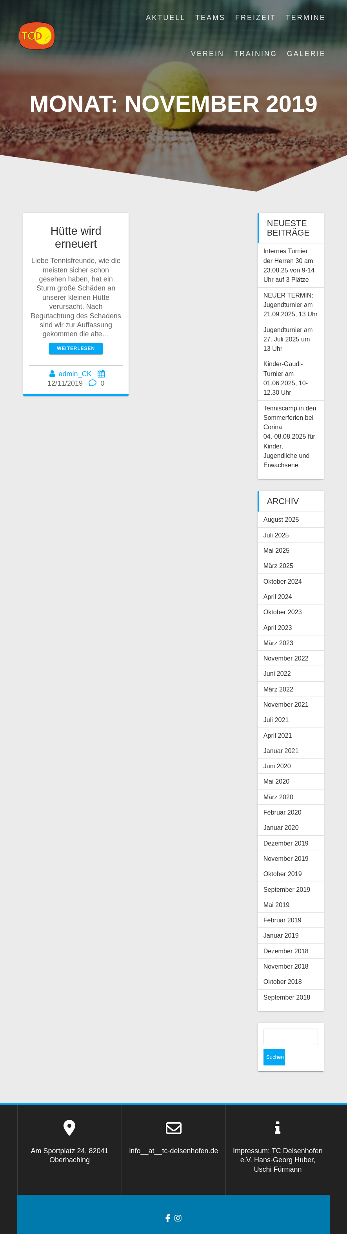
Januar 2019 (281, 935)
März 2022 (278, 689)
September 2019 (287, 889)
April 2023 (277, 627)
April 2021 (277, 735)
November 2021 (286, 704)
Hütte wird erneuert (76, 237)
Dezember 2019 (286, 843)
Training (255, 54)
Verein (207, 54)
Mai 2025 (276, 550)
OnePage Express (256, 1222)
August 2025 (281, 519)
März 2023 (278, 642)
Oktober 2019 (282, 873)
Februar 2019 (282, 920)
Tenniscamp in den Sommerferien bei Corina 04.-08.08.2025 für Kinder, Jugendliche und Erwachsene (289, 437)
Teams (210, 18)
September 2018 (287, 997)
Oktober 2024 (282, 581)
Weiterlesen (76, 348)
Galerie (306, 54)
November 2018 (286, 966)
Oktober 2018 (282, 981)
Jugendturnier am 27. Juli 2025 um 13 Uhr (288, 339)
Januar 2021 (281, 750)
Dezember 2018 (286, 951)
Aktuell (165, 18)
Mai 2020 (276, 781)
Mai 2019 (276, 904)
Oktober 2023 (282, 611)
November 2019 (286, 858)
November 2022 (286, 658)
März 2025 (278, 565)
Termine (306, 18)
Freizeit (255, 18)
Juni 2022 (277, 673)
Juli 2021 (276, 719)
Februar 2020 (282, 812)
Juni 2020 (277, 765)
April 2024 (277, 596)
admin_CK (75, 374)
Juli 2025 (276, 535)
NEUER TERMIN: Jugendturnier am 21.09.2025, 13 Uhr (290, 305)
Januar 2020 (281, 827)
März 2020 (278, 796)
